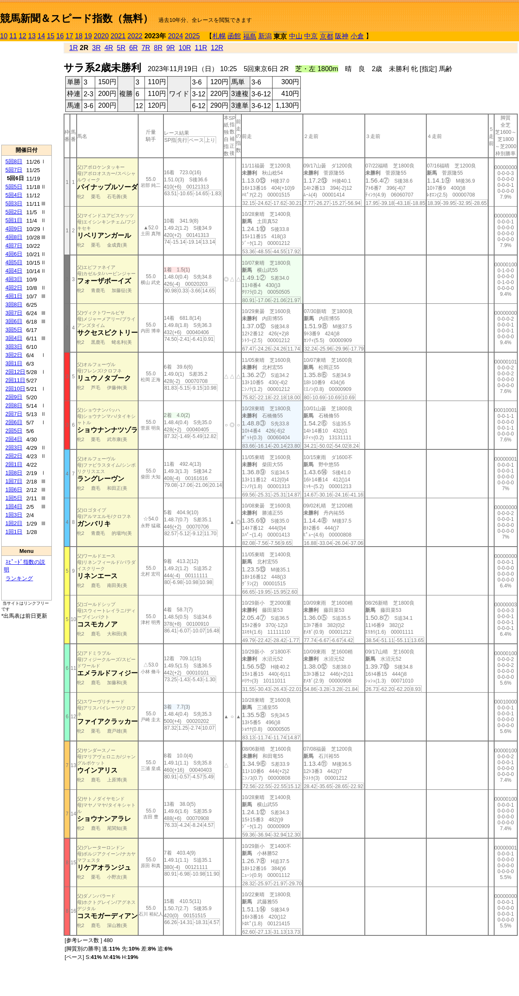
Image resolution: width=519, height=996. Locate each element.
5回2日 (13, 212)
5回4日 (13, 195)
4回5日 (13, 262)
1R (73, 47)
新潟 (265, 36)
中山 (295, 36)
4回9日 (13, 229)
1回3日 (13, 515)
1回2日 (13, 523)
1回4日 (13, 506)
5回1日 (13, 220)
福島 (250, 36)
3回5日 (13, 330)
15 (50, 36)
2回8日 (13, 405)
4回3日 (13, 279)
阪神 (341, 36)
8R (158, 47)
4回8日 (13, 237)
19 (88, 36)
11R (201, 47)
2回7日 (13, 414)
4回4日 (13, 271)
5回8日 (13, 161)
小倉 (357, 36)
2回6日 (13, 422)
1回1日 (13, 532)
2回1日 (13, 464)
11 (13, 36)
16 (60, 36)
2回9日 (13, 397)
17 (69, 36)
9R (170, 47)
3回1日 (13, 363)
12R (217, 47)
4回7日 (13, 245)
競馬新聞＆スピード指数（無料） (76, 18)
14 (41, 36)
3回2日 (13, 355)
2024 (175, 36)
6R (133, 47)
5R (121, 47)
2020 (101, 36)
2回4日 (13, 439)
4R (108, 47)
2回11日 (15, 380)
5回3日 (13, 203)
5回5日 (13, 186)
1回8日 (13, 473)
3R (96, 47)
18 (79, 36)
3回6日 (13, 321)
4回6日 (13, 254)
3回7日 (13, 313)
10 (4, 36)
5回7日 (13, 170)
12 (23, 36)
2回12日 (15, 372)
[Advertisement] (26, 92)
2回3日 (13, 447)
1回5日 (13, 498)
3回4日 (13, 338)
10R (185, 47)
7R (146, 47)
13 (32, 36)
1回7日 (13, 481)
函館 (234, 36)
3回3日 (13, 346)
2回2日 (13, 456)
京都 (326, 36)
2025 (192, 36)
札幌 (219, 36)
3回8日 (13, 304)
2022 (135, 36)
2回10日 (15, 388)
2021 (118, 36)
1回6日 (13, 489)
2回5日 (13, 431)
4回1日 (13, 296)
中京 (311, 36)
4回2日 (13, 287)
